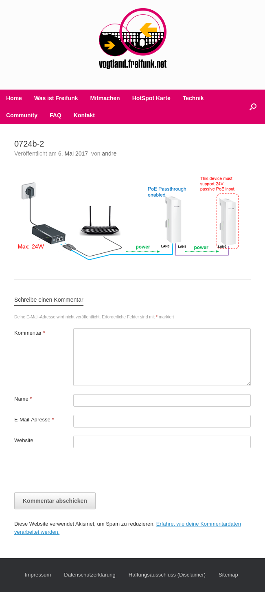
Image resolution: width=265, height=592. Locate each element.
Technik (193, 98)
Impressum (38, 575)
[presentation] (76, 472)
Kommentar (29, 333)
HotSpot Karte (151, 98)
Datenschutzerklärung (89, 575)
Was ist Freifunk (56, 98)
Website (23, 440)
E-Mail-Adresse (34, 420)
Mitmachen (105, 98)
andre (109, 153)
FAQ (55, 115)
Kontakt (84, 115)
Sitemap (228, 575)
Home (14, 98)
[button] (253, 107)
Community (21, 115)
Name (23, 399)
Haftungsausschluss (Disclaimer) (167, 575)
